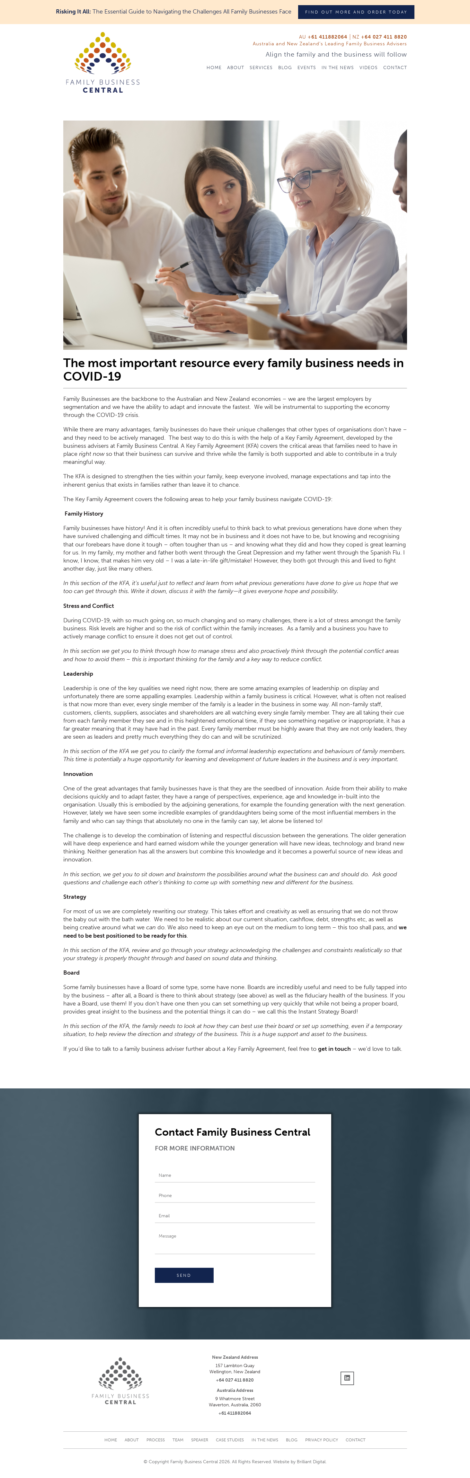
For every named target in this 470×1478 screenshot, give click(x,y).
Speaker (199, 1439)
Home (214, 67)
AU (323, 37)
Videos (368, 67)
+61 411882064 (234, 1413)
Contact (395, 67)
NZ (379, 37)
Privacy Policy (321, 1439)
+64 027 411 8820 (235, 1380)
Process (155, 1439)
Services (261, 67)
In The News (338, 67)
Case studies (230, 1439)
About (235, 67)
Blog (285, 67)
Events (306, 67)
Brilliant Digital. (311, 1461)
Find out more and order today (356, 12)
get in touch (334, 1048)
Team (178, 1439)
